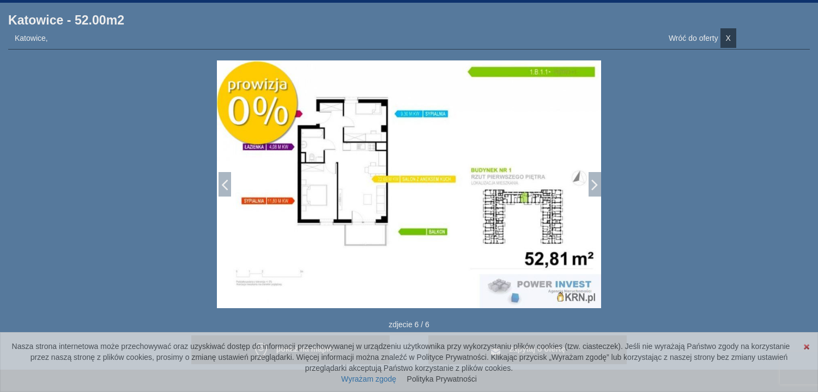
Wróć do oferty (702, 38)
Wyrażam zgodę (368, 379)
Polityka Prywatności (442, 379)
